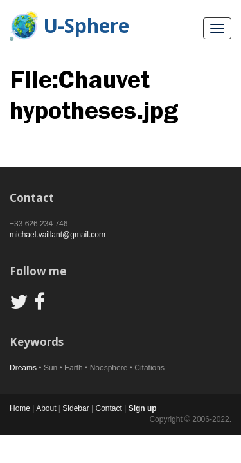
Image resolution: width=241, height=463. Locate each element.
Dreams (23, 367)
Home (20, 408)
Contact (108, 408)
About (46, 408)
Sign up (143, 408)
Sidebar (75, 408)
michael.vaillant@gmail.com (57, 234)
